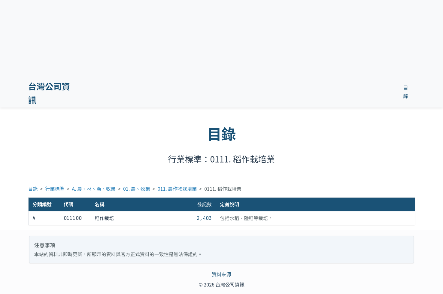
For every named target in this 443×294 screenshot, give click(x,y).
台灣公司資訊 (49, 93)
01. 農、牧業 (136, 188)
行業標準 (54, 188)
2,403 (204, 218)
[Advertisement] (237, 48)
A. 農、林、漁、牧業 (94, 188)
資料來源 (221, 274)
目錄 (33, 188)
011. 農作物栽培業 (177, 188)
